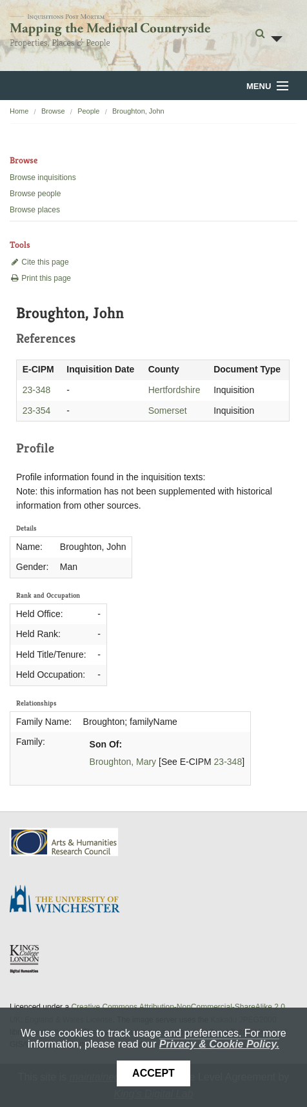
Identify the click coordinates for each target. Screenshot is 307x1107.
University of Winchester (70, 900)
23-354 (37, 410)
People (88, 111)
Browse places (35, 209)
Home (19, 111)
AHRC (65, 842)
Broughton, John (138, 111)
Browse (53, 111)
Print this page (40, 278)
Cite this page (39, 262)
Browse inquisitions (43, 177)
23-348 (37, 390)
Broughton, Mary (123, 762)
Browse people (35, 193)
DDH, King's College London (25, 958)
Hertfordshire (174, 390)
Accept (153, 1073)
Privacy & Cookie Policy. (219, 1044)
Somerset (167, 410)
